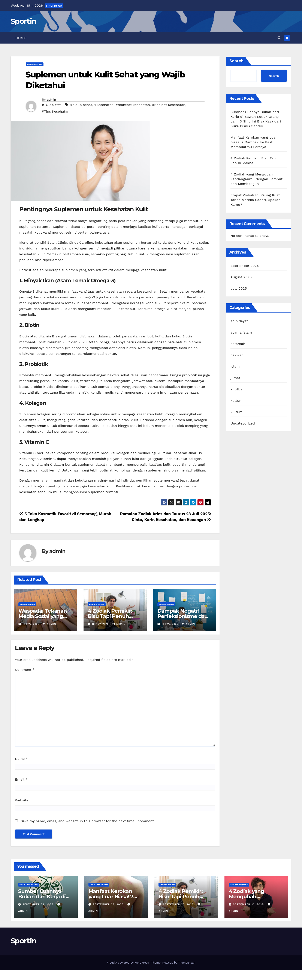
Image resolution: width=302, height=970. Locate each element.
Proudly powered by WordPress (128, 962)
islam (235, 366)
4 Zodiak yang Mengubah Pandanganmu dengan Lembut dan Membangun (256, 179)
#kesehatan (104, 105)
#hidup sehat (81, 105)
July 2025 (238, 288)
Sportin (23, 21)
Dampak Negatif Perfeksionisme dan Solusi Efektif (182, 616)
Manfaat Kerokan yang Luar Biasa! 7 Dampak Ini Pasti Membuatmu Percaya (253, 142)
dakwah (237, 355)
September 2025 (244, 266)
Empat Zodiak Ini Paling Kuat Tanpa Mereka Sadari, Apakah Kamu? (255, 200)
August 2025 (241, 277)
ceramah (237, 344)
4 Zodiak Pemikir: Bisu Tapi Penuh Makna (110, 616)
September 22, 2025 (38, 904)
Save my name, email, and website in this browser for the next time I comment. (88, 821)
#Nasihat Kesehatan (168, 105)
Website (21, 800)
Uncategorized (242, 423)
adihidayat (239, 321)
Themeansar (186, 962)
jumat (235, 378)
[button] (279, 38)
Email (21, 779)
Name (21, 759)
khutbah (237, 389)
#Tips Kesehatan (55, 111)
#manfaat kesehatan (133, 105)
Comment (24, 670)
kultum (236, 401)
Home (20, 38)
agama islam (34, 64)
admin (51, 99)
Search (236, 61)
